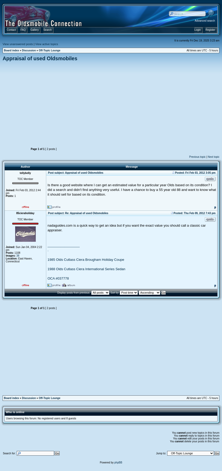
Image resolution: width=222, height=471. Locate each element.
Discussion (29, 50)
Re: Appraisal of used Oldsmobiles (86, 213)
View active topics (46, 44)
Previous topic (197, 156)
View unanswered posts (18, 44)
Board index (11, 50)
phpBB (118, 462)
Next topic (213, 156)
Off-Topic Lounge (49, 50)
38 (17, 255)
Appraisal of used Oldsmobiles (40, 58)
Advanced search (205, 20)
